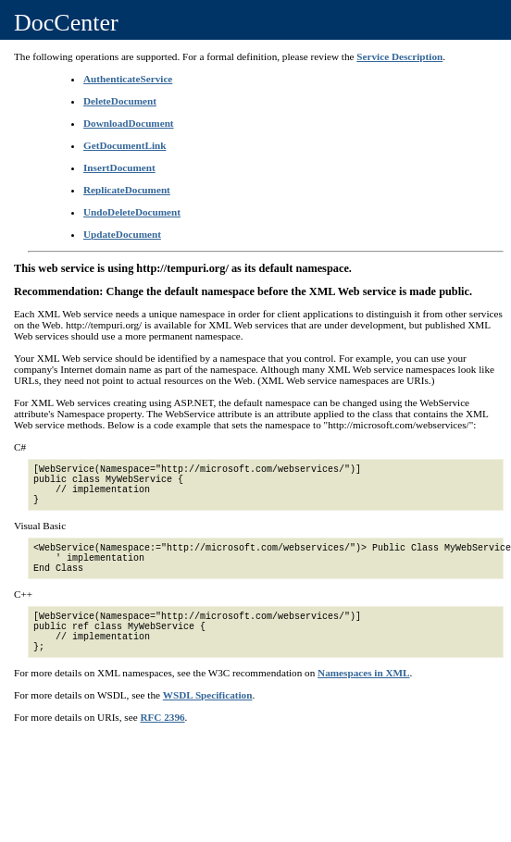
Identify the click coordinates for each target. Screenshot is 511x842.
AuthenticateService (127, 78)
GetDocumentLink (125, 145)
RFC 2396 (162, 717)
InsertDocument (119, 167)
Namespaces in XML (363, 672)
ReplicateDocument (126, 189)
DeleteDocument (119, 100)
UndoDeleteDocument (132, 211)
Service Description (399, 56)
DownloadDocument (128, 123)
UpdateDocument (122, 234)
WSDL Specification (208, 694)
